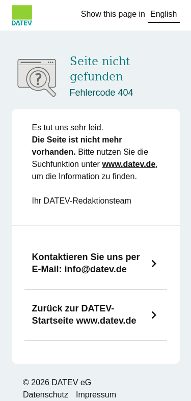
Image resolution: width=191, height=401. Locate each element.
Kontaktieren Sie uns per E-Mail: (86, 263)
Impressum (96, 394)
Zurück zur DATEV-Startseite (84, 314)
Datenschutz (45, 394)
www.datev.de (128, 164)
